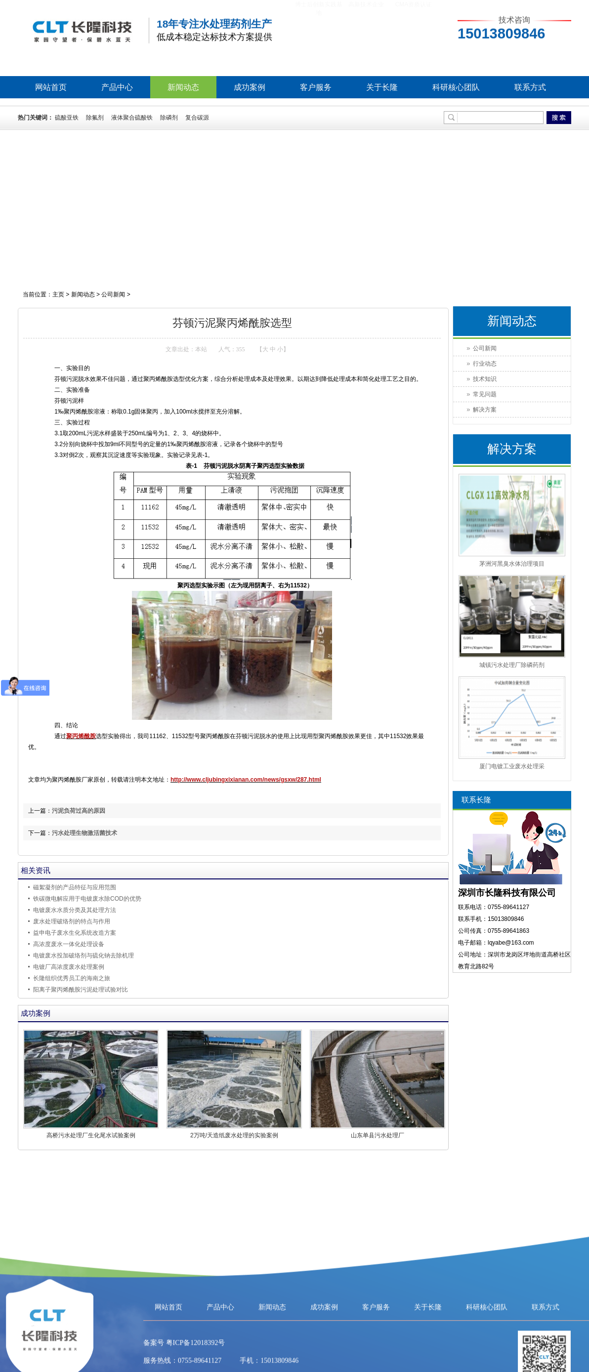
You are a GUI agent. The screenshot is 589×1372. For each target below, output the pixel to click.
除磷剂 (169, 117)
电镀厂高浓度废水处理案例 (68, 966)
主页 (58, 294)
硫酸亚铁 (67, 117)
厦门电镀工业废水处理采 (512, 766)
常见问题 (485, 394)
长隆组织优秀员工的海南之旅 (71, 978)
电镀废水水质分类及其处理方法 (74, 910)
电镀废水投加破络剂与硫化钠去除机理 (83, 955)
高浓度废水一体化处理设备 (68, 944)
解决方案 (485, 409)
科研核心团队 (456, 87)
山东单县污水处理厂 (377, 1135)
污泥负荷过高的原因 (78, 810)
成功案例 (249, 87)
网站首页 (51, 87)
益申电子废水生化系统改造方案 (74, 932)
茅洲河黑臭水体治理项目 (512, 563)
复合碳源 (197, 117)
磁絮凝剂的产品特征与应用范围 (74, 887)
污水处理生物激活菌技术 (84, 833)
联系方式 (530, 87)
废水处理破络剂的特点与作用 (71, 921)
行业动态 (485, 363)
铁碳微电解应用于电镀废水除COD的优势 (87, 898)
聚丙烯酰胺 (81, 736)
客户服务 (316, 87)
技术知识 (485, 378)
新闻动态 (183, 87)
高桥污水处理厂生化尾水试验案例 (90, 1135)
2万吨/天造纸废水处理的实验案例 (234, 1135)
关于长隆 (382, 87)
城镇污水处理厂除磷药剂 (512, 665)
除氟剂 (95, 117)
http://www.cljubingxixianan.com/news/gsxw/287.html (245, 779)
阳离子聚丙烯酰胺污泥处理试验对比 (80, 989)
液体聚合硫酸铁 (132, 117)
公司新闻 (113, 294)
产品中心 (117, 87)
